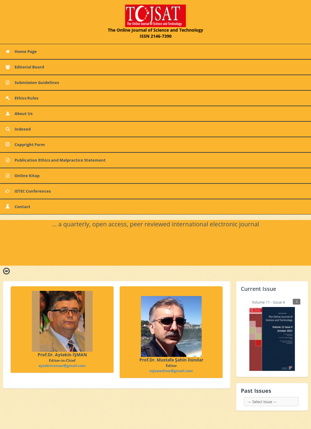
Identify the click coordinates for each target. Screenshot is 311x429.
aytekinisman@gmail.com (62, 365)
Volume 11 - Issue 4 (274, 335)
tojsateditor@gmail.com (171, 370)
